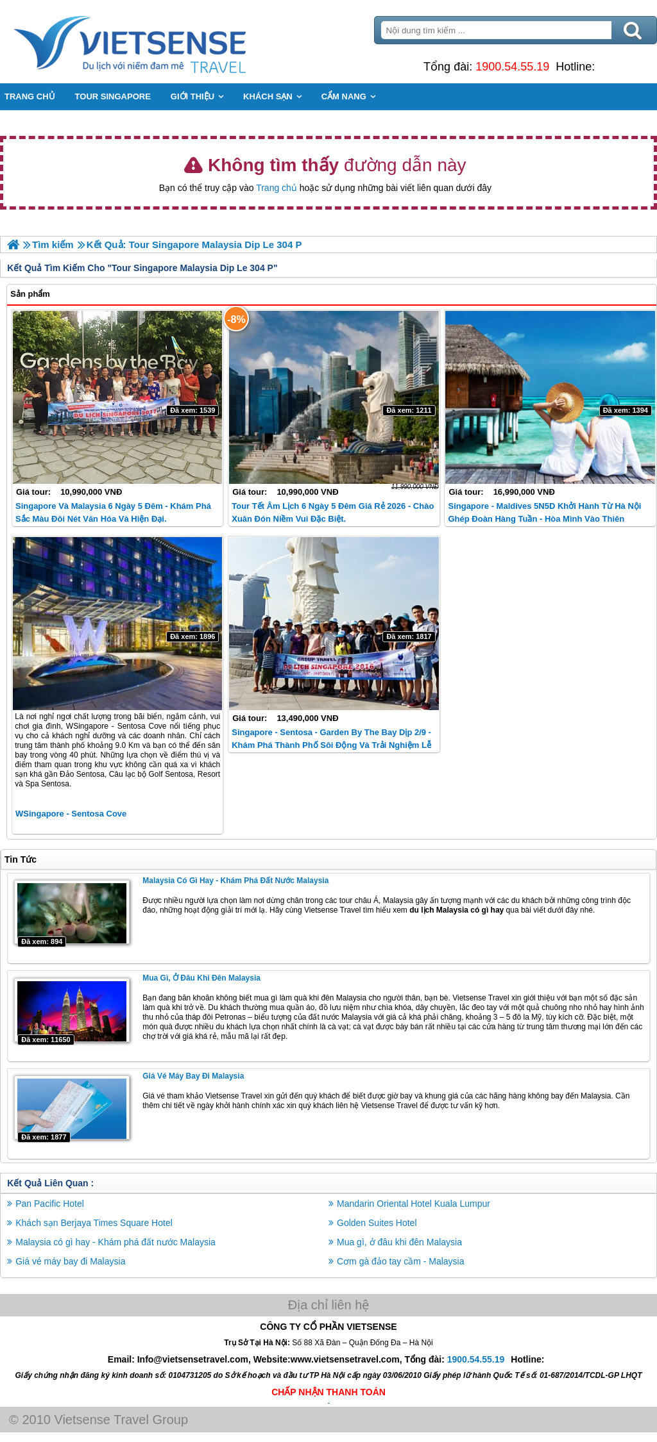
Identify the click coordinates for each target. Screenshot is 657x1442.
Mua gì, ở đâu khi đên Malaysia (201, 978)
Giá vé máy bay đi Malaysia (193, 1076)
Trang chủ (276, 188)
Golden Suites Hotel (377, 1223)
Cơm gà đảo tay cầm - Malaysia (401, 1261)
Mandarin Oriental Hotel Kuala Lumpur (413, 1203)
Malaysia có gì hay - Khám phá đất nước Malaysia (235, 880)
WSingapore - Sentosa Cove (70, 813)
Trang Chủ (161, 41)
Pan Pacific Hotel (49, 1203)
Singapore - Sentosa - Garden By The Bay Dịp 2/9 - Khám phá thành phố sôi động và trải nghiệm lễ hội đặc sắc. (331, 745)
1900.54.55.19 (512, 66)
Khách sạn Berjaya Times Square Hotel (94, 1223)
